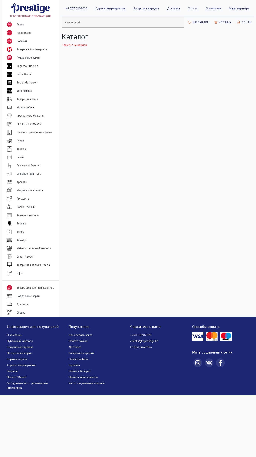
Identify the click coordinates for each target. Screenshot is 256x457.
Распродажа (18, 32)
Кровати (16, 182)
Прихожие (17, 198)
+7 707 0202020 (76, 8)
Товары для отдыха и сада (27, 265)
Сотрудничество (141, 347)
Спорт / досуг (19, 256)
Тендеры (12, 371)
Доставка (173, 8)
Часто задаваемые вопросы (87, 383)
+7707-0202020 (141, 335)
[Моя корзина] (222, 22)
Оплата (193, 8)
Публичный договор (20, 341)
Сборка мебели (78, 359)
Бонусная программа (20, 347)
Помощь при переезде (83, 377)
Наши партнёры (239, 8)
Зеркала (15, 223)
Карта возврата (17, 359)
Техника (16, 149)
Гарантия (74, 365)
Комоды (15, 240)
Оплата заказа (78, 341)
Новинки (16, 41)
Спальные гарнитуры (23, 173)
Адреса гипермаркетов (110, 8)
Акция (14, 24)
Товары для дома (21, 99)
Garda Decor (18, 74)
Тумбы (14, 231)
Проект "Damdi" (17, 377)
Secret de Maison (21, 82)
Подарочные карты (22, 57)
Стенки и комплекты (23, 124)
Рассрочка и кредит (146, 8)
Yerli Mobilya (18, 90)
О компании (213, 8)
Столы (14, 157)
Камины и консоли (22, 215)
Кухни (14, 140)
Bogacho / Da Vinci (21, 66)
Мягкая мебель (19, 107)
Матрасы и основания (24, 190)
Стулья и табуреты (22, 165)
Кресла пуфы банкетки (24, 115)
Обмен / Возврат (80, 371)
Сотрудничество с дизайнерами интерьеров (27, 385)
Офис (14, 273)
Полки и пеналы (20, 207)
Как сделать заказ (80, 335)
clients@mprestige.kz (144, 341)
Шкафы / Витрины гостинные (28, 132)
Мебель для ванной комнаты (28, 248)
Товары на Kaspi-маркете (26, 49)
